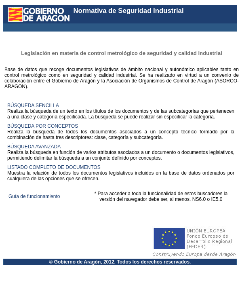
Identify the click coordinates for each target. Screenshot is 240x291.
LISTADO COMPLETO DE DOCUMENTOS (54, 167)
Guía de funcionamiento (34, 196)
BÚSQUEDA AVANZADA (34, 147)
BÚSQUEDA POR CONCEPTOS (42, 126)
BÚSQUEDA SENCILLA (33, 105)
